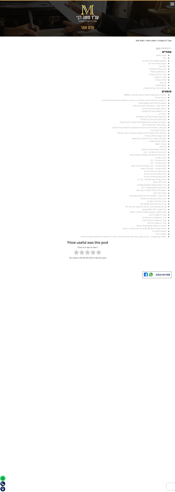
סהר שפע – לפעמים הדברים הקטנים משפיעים (147, 197)
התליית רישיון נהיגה (158, 131)
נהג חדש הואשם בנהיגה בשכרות (153, 150)
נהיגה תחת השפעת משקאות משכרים (151, 186)
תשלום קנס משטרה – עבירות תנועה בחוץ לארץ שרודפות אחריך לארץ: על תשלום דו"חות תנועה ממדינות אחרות (123, 239)
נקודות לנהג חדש (159, 195)
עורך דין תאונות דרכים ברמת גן (154, 219)
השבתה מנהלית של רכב (157, 63)
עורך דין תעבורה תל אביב (156, 225)
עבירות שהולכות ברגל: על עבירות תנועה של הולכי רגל (145, 208)
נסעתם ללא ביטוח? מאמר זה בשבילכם (151, 192)
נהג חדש (163, 148)
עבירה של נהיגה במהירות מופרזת (153, 200)
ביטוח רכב (162, 114)
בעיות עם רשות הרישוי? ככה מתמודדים (151, 117)
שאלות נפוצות (160, 85)
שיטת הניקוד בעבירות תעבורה (154, 88)
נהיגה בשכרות (160, 159)
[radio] (98, 255)
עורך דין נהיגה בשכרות (157, 74)
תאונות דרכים (161, 236)
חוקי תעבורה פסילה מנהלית (155, 137)
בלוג (164, 58)
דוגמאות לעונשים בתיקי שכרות (154, 60)
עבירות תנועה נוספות (158, 72)
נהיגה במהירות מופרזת (157, 69)
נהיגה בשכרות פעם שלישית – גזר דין (151, 181)
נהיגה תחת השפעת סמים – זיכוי (153, 189)
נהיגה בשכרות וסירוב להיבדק (155, 172)
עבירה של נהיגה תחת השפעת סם (153, 206)
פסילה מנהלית (160, 80)
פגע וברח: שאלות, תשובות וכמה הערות (151, 228)
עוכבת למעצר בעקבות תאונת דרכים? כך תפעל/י (147, 214)
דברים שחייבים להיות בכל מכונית (153, 120)
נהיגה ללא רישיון (159, 184)
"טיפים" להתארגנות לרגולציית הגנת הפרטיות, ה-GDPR (145, 95)
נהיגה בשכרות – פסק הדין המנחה (153, 170)
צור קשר (163, 83)
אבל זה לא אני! (160, 98)
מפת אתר (162, 66)
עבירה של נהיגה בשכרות (156, 203)
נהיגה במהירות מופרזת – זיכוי (154, 153)
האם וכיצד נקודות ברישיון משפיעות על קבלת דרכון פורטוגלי (142, 123)
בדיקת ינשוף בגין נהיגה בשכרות (154, 109)
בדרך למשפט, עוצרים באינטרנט (153, 112)
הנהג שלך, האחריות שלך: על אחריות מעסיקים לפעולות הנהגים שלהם (139, 128)
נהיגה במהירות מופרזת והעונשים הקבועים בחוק (148, 156)
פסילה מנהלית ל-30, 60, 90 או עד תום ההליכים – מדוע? (144, 231)
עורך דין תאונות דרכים (157, 217)
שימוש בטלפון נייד (159, 233)
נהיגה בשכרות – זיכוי (158, 161)
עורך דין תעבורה (164, 40)
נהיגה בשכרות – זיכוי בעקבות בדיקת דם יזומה (148, 167)
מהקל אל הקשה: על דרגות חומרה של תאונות (149, 139)
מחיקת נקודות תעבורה (157, 142)
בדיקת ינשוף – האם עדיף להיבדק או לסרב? (149, 106)
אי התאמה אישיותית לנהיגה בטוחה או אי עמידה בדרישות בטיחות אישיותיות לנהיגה (134, 100)
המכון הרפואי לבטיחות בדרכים (154, 125)
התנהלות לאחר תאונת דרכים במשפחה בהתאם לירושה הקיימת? (141, 134)
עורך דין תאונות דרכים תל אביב (154, 222)
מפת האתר (151, 40)
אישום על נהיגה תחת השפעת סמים (152, 103)
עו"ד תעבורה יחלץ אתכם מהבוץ (154, 211)
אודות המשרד (161, 55)
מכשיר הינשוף (160, 145)
